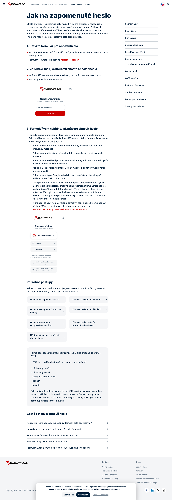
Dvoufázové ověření (135, 52)
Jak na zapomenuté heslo (143, 65)
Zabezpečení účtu (134, 45)
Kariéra (105, 466)
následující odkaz (69, 60)
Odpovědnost (142, 471)
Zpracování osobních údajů (148, 482)
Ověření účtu (132, 79)
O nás (138, 466)
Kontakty (140, 474)
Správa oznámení (134, 93)
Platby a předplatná (135, 86)
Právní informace (143, 478)
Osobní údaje (132, 72)
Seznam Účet (46, 4)
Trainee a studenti (110, 474)
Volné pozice (108, 471)
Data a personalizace (136, 100)
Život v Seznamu (109, 478)
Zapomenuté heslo (61, 4)
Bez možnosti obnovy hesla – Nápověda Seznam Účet (60, 209)
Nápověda (35, 4)
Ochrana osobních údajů (147, 486)
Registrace (130, 31)
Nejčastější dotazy (110, 482)
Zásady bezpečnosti (135, 108)
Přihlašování (131, 38)
